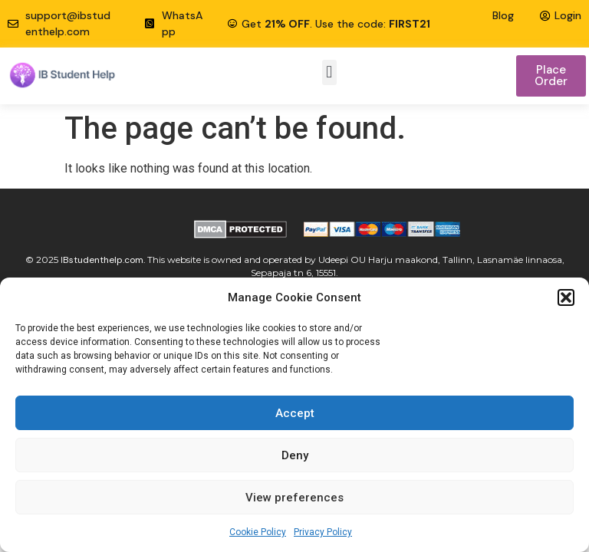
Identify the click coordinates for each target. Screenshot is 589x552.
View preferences (294, 497)
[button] (566, 297)
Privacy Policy (323, 532)
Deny (294, 455)
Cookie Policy (257, 532)
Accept (294, 413)
